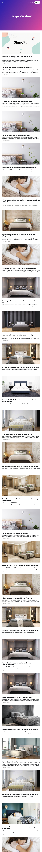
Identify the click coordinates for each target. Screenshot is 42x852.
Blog (2, 2)
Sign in (32, 2)
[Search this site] (28, 2)
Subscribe (37, 2)
